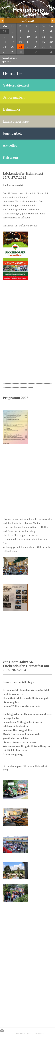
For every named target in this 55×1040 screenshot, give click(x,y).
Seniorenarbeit (14, 97)
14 (4, 41)
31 (4, 31)
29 (12, 52)
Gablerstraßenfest (16, 85)
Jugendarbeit (12, 133)
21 (4, 46)
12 (43, 36)
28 (4, 52)
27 (51, 46)
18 (36, 41)
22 (12, 46)
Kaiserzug (10, 157)
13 (51, 36)
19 (43, 41)
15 (12, 41)
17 (28, 41)
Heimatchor (11, 109)
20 (51, 41)
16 (20, 41)
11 (35, 36)
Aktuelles (10, 145)
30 (20, 52)
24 (28, 46)
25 (36, 46)
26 (43, 46)
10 (28, 36)
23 (20, 46)
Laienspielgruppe (16, 121)
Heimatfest (13, 73)
